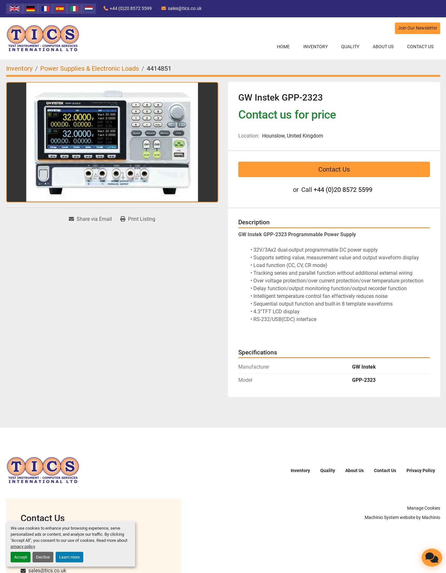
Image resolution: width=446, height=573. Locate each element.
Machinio (431, 517)
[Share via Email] (90, 219)
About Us (383, 46)
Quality (350, 46)
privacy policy (23, 546)
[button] (315, 46)
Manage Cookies (423, 508)
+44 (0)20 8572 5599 (131, 8)
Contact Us (420, 46)
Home (283, 46)
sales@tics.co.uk (185, 8)
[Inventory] (19, 68)
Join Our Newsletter (417, 28)
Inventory (315, 46)
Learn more (69, 557)
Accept (20, 557)
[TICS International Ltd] (43, 470)
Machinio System (382, 517)
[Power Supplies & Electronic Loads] (89, 68)
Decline (43, 557)
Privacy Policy (420, 470)
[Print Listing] (137, 219)
